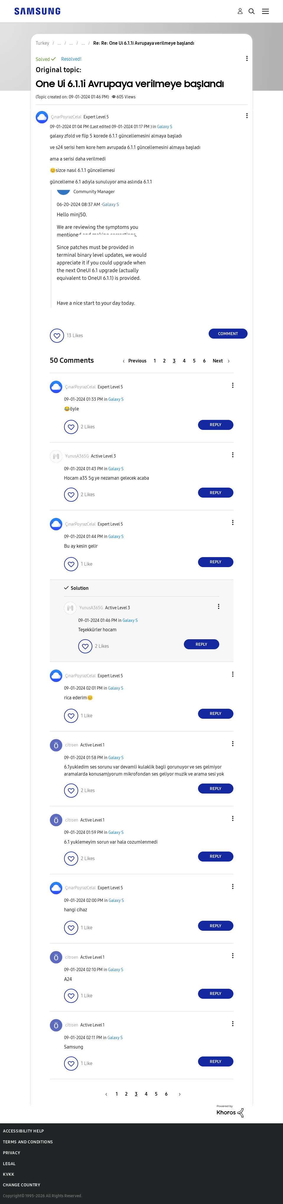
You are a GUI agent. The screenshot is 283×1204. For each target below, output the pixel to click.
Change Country (21, 1185)
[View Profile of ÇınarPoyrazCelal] (66, 117)
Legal (9, 1163)
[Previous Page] (136, 361)
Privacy (11, 1152)
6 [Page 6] (204, 361)
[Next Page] (221, 361)
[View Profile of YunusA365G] (77, 456)
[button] (237, 115)
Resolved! (71, 59)
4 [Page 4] (184, 361)
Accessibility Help (23, 1131)
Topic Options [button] (237, 58)
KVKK (8, 1174)
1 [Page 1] (155, 361)
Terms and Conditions (28, 1142)
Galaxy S (164, 126)
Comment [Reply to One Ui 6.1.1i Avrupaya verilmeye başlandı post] (228, 333)
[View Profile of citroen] (71, 745)
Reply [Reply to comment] (215, 424)
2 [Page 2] (164, 361)
